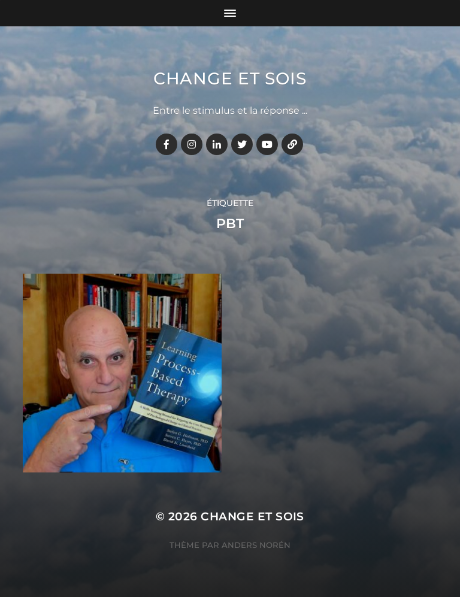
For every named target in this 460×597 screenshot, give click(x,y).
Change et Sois (230, 78)
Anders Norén (256, 545)
